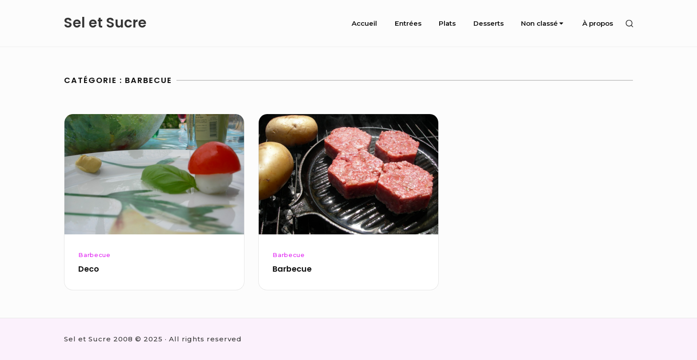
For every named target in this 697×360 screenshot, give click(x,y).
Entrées (408, 23)
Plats (447, 23)
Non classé (543, 23)
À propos (597, 23)
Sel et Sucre (105, 23)
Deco (88, 268)
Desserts (488, 23)
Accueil (364, 23)
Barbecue (94, 254)
